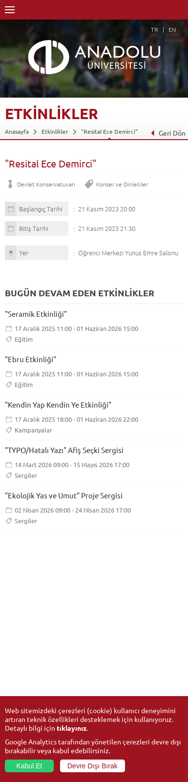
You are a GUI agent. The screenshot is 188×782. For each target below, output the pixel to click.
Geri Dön (168, 132)
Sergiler (26, 475)
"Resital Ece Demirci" (109, 131)
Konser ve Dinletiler (122, 184)
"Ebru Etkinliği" (30, 359)
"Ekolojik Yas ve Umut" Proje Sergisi (64, 495)
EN (172, 29)
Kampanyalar (33, 430)
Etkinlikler (55, 131)
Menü (10, 10)
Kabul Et (29, 766)
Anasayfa (17, 131)
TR (154, 29)
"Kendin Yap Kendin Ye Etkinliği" (58, 404)
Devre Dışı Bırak (92, 766)
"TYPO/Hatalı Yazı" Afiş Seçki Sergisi (64, 449)
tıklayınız (71, 727)
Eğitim (24, 339)
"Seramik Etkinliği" (36, 313)
